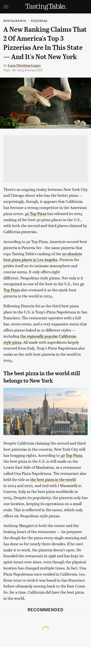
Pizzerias (39, 20)
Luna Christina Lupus (24, 65)
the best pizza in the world (53, 479)
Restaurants (14, 20)
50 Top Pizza (35, 213)
